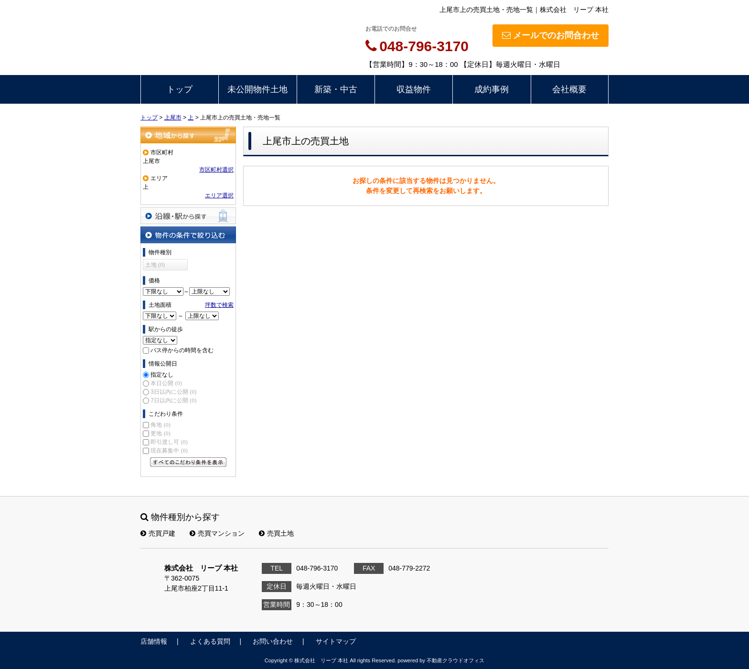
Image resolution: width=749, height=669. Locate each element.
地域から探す (188, 135)
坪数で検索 (219, 305)
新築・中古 (335, 89)
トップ (180, 89)
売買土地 (276, 533)
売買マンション (217, 533)
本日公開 (166, 383)
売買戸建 (157, 533)
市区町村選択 (216, 169)
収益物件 (413, 89)
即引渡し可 (168, 442)
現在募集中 (168, 450)
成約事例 (491, 89)
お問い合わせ (273, 641)
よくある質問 (210, 641)
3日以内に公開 (173, 391)
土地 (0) (155, 264)
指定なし (161, 374)
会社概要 (569, 89)
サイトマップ (336, 641)
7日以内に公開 (173, 400)
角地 (160, 424)
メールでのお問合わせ (550, 35)
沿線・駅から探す (188, 215)
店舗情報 (153, 641)
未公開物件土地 (257, 89)
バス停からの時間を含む (182, 350)
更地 (160, 433)
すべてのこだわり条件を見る (188, 462)
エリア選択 (219, 195)
